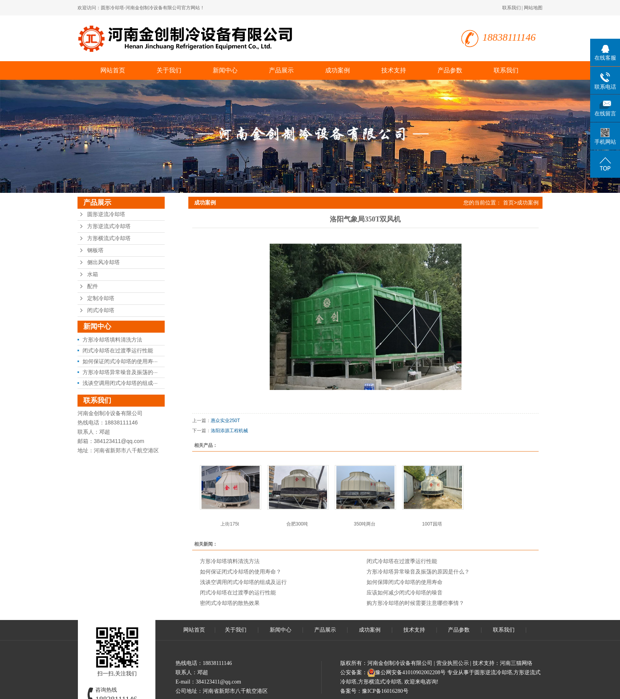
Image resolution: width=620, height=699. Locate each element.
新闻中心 (225, 70)
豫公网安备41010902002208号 (410, 672)
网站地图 (533, 7)
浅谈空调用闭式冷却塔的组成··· (120, 383)
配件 (92, 286)
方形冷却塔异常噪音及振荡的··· (120, 372)
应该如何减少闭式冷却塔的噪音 (405, 592)
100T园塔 (432, 524)
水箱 (92, 274)
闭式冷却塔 (100, 310)
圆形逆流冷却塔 (106, 214)
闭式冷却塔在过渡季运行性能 (118, 350)
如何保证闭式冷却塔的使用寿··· (120, 361)
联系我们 (511, 7)
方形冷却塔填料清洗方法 (112, 340)
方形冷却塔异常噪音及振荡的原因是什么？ (418, 571)
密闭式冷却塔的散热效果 (230, 603)
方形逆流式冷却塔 (109, 226)
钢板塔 (95, 250)
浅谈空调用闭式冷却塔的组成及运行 (243, 582)
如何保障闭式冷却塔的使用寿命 (405, 582)
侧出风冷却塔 (103, 262)
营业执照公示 (452, 663)
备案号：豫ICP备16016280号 (374, 691)
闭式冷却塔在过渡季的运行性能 (238, 592)
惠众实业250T (225, 420)
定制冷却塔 (100, 298)
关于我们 (169, 70)
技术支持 (393, 70)
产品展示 (281, 70)
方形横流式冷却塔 (109, 238)
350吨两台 (364, 524)
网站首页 (112, 70)
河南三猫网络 (516, 663)
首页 (508, 202)
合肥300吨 (297, 524)
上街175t (229, 524)
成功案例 (337, 70)
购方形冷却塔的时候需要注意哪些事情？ (415, 603)
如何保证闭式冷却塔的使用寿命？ (240, 571)
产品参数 (449, 70)
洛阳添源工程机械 (229, 430)
